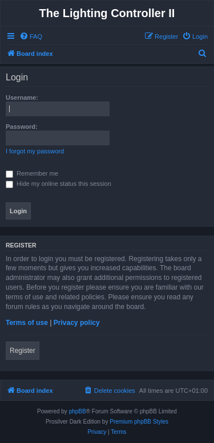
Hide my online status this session (58, 183)
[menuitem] (30, 36)
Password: (22, 126)
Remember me (32, 173)
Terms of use (27, 323)
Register (22, 351)
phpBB (77, 411)
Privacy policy (77, 323)
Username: (22, 97)
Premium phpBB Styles (139, 421)
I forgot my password (35, 151)
